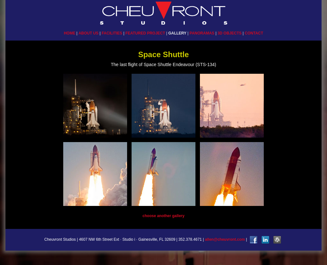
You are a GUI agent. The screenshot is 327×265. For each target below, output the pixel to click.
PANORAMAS (202, 33)
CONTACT (254, 33)
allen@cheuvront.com (225, 239)
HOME (69, 33)
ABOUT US (89, 33)
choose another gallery (163, 216)
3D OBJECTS (229, 33)
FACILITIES (112, 33)
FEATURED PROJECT (145, 33)
